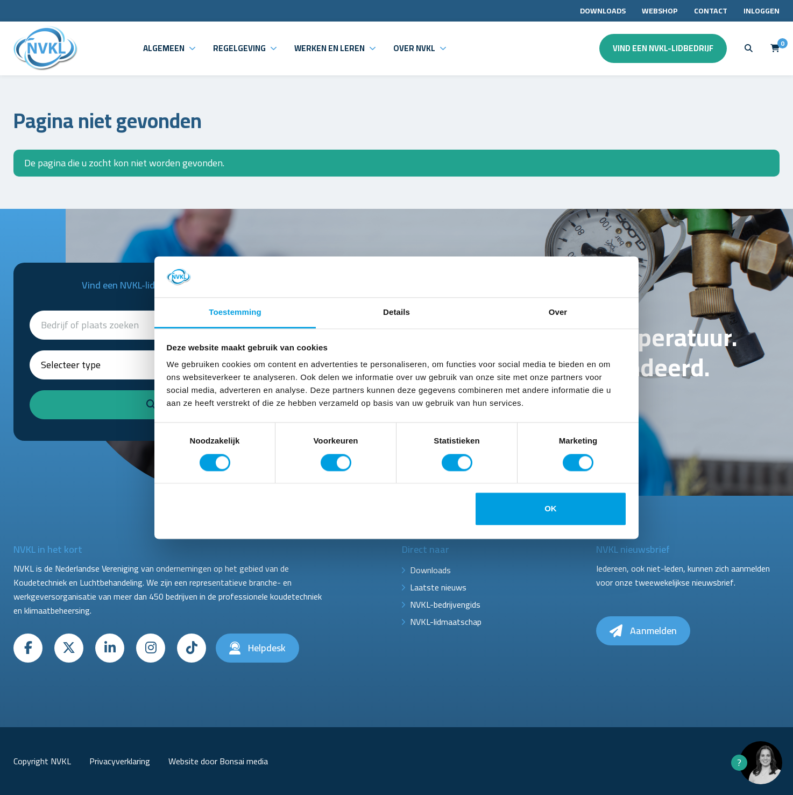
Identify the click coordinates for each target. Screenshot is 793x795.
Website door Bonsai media (218, 761)
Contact (710, 11)
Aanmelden (643, 630)
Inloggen (762, 11)
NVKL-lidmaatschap (446, 622)
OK (550, 508)
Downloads (603, 11)
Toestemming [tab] (235, 312)
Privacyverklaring (119, 761)
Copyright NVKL (42, 761)
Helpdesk (257, 648)
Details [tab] (396, 312)
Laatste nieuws (438, 587)
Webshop (660, 11)
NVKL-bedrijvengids (445, 604)
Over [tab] (558, 312)
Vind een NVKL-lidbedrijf (663, 48)
